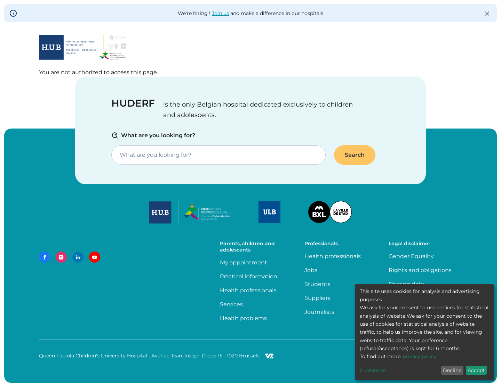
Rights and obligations (420, 270)
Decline (452, 370)
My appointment (243, 262)
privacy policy (420, 356)
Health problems (243, 318)
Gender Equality (411, 256)
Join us (220, 13)
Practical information (250, 276)
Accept (476, 370)
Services (231, 304)
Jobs (310, 270)
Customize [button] (373, 370)
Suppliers (317, 298)
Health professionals (248, 290)
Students (317, 284)
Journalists (319, 312)
